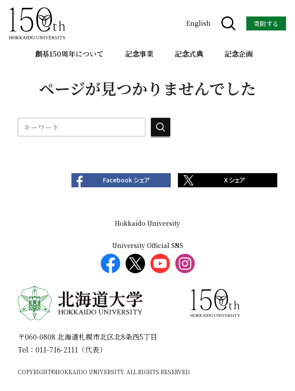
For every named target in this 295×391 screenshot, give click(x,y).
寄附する (266, 23)
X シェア (234, 180)
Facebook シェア (126, 180)
